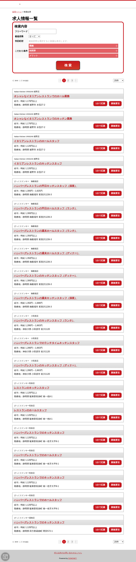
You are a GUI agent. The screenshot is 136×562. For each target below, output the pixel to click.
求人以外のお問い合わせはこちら (68, 553)
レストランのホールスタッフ (30, 410)
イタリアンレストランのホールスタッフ (36, 141)
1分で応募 (100, 103)
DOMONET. (72, 558)
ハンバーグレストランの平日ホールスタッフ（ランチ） (45, 208)
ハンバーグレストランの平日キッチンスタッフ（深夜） (45, 186)
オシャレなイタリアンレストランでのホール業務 (41, 96)
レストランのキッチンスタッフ (31, 387)
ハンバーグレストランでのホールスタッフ (38, 455)
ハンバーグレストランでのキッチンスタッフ (39, 432)
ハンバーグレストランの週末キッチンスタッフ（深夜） (45, 298)
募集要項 (115, 103)
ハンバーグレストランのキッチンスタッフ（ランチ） (44, 320)
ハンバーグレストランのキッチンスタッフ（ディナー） (45, 275)
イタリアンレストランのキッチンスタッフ (38, 163)
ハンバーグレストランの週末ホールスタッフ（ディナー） (47, 253)
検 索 (68, 65)
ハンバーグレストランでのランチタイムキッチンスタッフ (47, 343)
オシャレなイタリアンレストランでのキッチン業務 (43, 118)
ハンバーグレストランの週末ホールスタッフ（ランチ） (45, 230)
